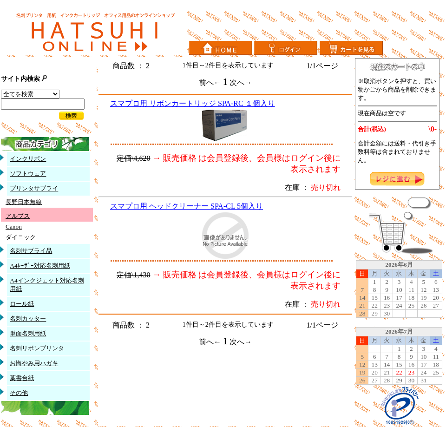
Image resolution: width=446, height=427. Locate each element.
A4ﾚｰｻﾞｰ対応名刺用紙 (40, 265)
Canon (14, 226)
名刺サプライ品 (31, 250)
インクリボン (28, 158)
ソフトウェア (28, 173)
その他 (19, 392)
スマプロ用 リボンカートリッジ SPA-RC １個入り (192, 103)
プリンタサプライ (34, 188)
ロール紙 (22, 303)
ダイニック (21, 237)
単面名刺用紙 (28, 333)
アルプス (18, 215)
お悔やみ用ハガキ (34, 363)
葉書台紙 (22, 377)
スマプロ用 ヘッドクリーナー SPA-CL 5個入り (186, 206)
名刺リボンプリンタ (37, 348)
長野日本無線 (24, 201)
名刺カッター (28, 318)
